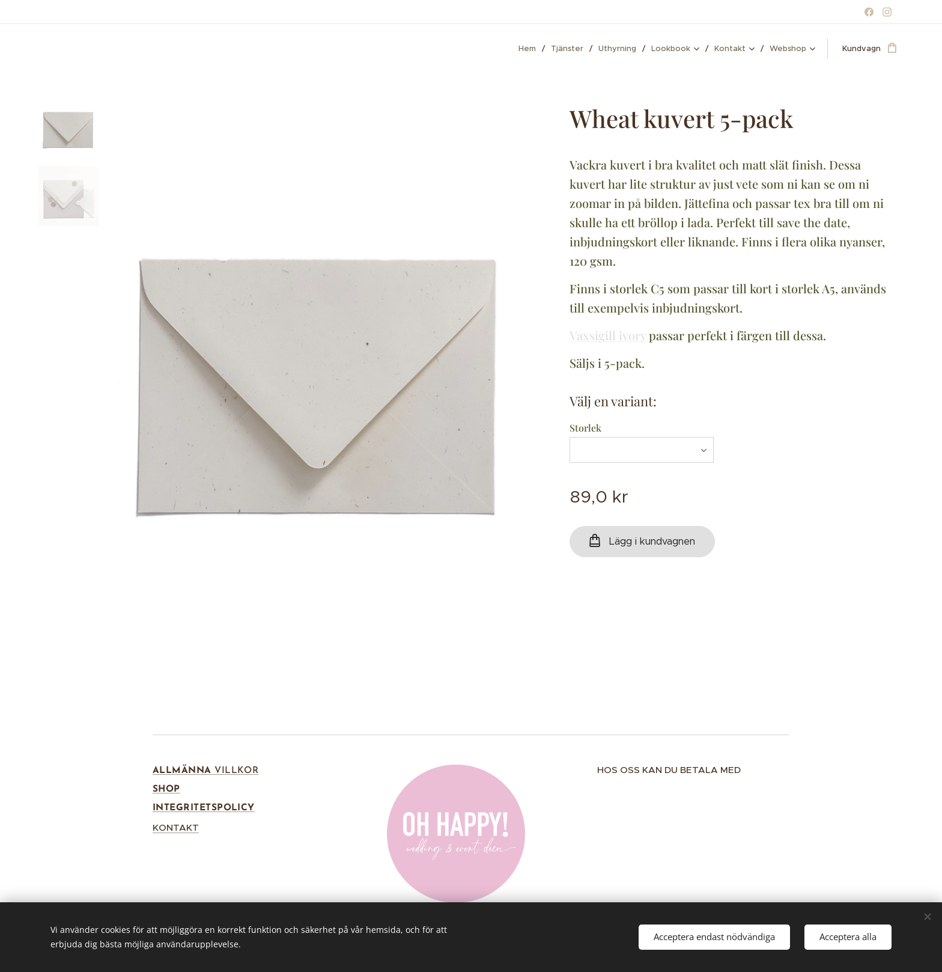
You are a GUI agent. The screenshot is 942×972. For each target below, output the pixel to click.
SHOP (166, 789)
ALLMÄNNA (182, 770)
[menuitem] (530, 49)
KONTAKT (176, 827)
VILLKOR (235, 770)
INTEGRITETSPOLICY (204, 808)
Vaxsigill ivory (608, 335)
